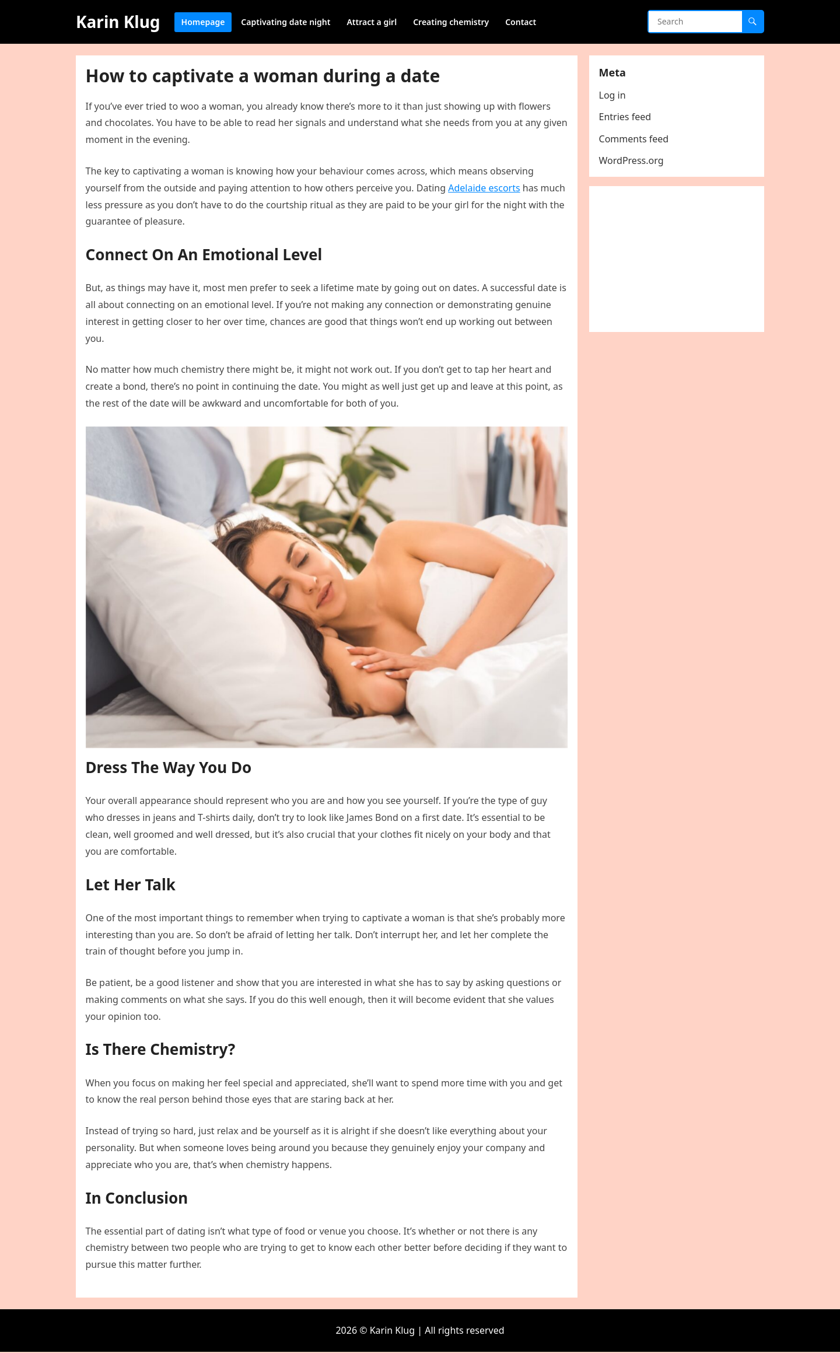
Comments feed (636, 140)
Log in (614, 96)
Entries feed (627, 119)
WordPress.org (633, 162)
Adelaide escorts (486, 189)
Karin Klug (118, 22)
